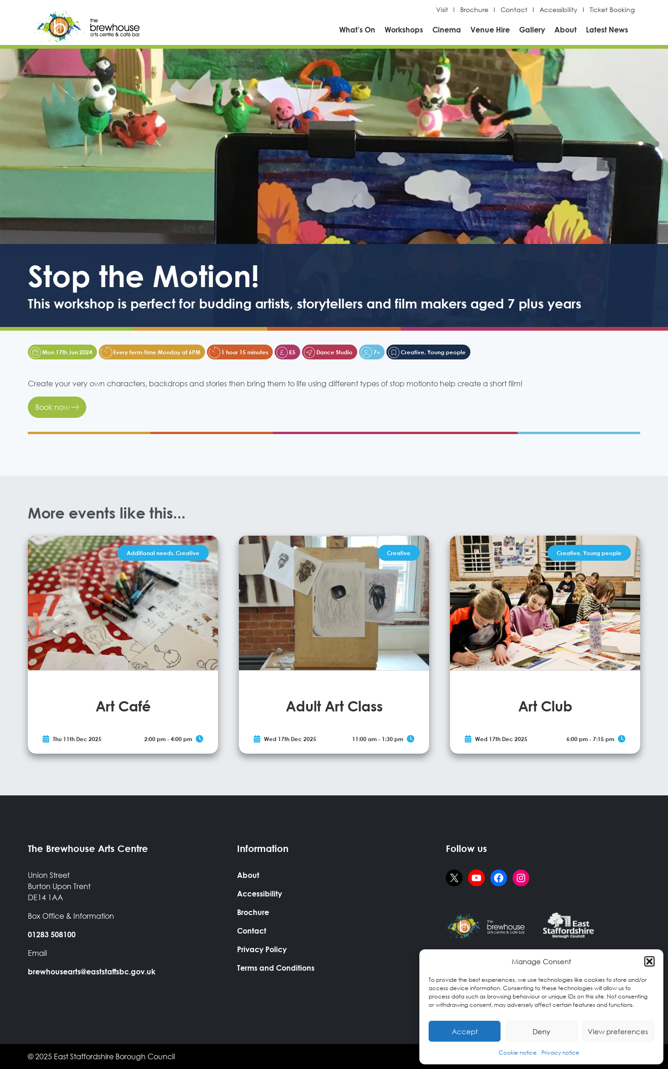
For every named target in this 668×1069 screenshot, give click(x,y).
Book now (57, 407)
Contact (514, 9)
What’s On (357, 29)
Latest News (607, 29)
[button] (649, 961)
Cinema (446, 29)
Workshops (404, 29)
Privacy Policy (262, 949)
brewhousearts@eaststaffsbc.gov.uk (91, 971)
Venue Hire (490, 29)
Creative (187, 553)
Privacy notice (560, 1052)
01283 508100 (52, 934)
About (565, 29)
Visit (442, 9)
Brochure (474, 9)
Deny (541, 1031)
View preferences (618, 1031)
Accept (465, 1031)
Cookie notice (518, 1052)
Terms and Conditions (276, 967)
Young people (602, 553)
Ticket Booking (612, 9)
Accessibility (559, 9)
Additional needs (150, 553)
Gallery (532, 29)
